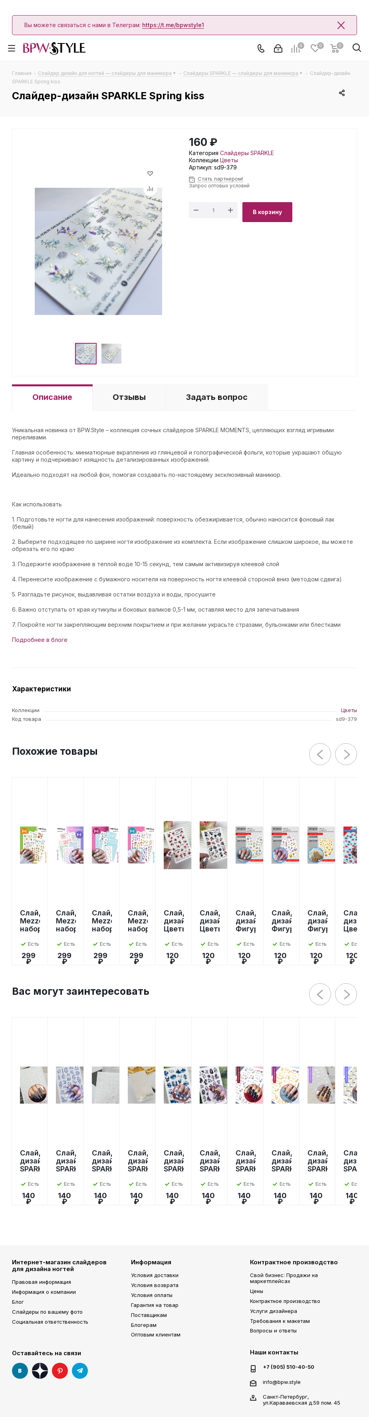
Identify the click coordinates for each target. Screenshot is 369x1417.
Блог (18, 1302)
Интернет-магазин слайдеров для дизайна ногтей (59, 1265)
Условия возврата (155, 1285)
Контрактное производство (294, 1262)
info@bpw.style (282, 1382)
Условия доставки (155, 1275)
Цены (256, 1291)
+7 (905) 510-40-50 (288, 1367)
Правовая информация (41, 1282)
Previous (320, 755)
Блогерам (144, 1325)
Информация (151, 1262)
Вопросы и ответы (273, 1330)
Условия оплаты (152, 1295)
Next (346, 755)
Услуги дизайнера (273, 1311)
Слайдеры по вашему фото (47, 1312)
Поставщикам (149, 1315)
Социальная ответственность (50, 1322)
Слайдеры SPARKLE (247, 153)
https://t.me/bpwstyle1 (173, 25)
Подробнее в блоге (39, 639)
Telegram (80, 1371)
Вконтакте (20, 1371)
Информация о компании (44, 1292)
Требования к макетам (280, 1321)
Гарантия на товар (155, 1305)
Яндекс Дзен (40, 1371)
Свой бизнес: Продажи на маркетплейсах (284, 1278)
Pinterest (60, 1371)
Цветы (229, 160)
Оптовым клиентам (156, 1334)
